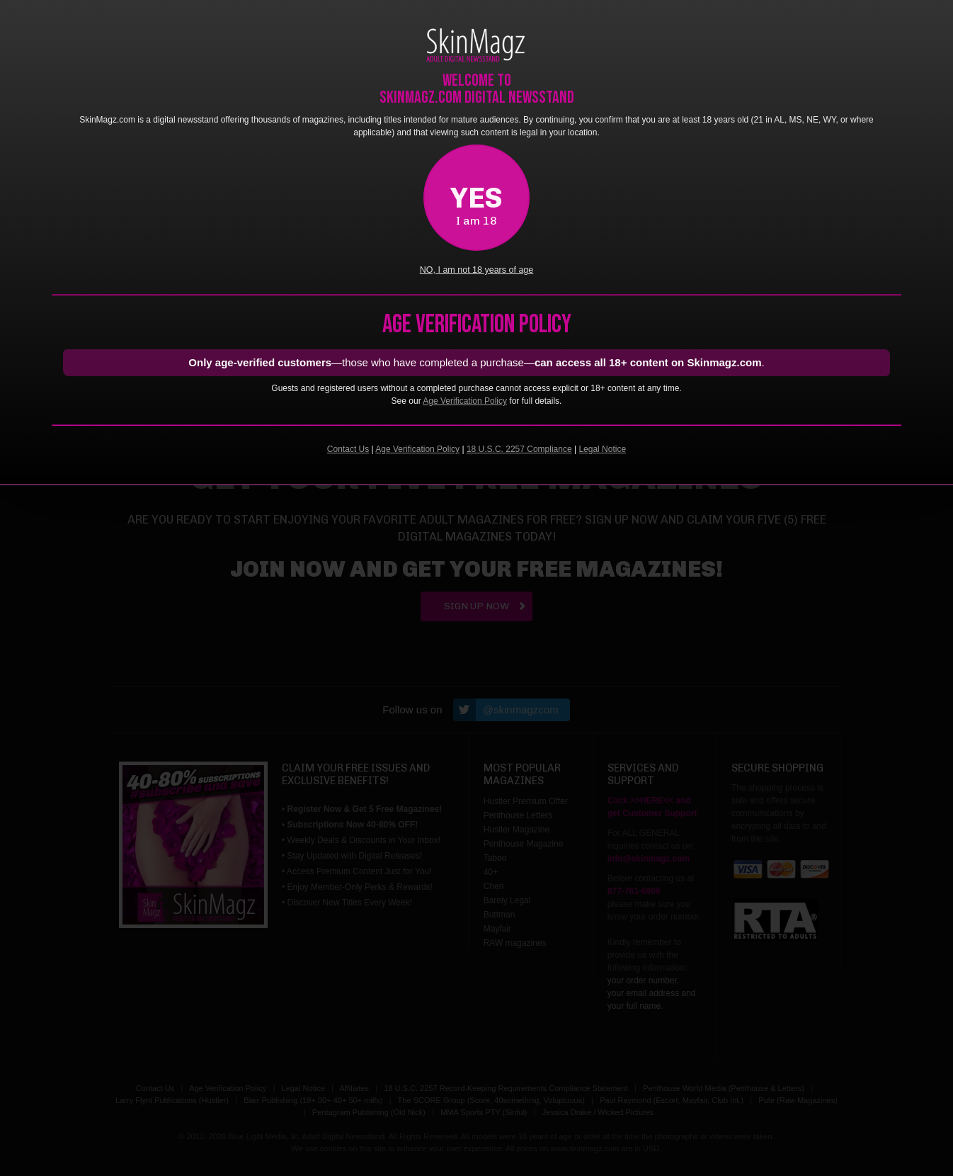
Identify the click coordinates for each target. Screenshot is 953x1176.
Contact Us (348, 449)
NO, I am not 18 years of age (477, 270)
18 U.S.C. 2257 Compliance (519, 449)
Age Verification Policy (465, 401)
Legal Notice (602, 449)
